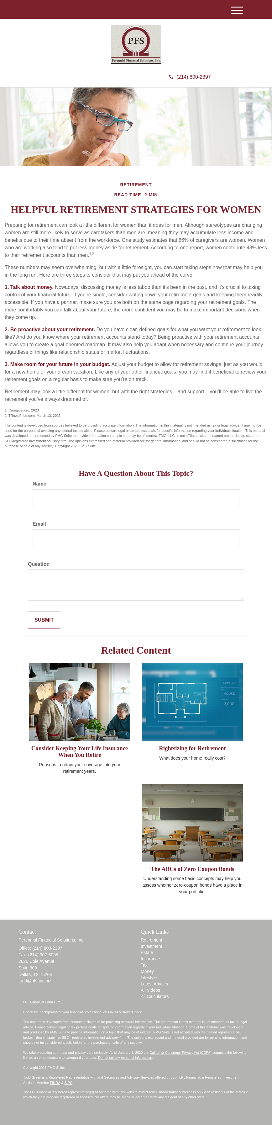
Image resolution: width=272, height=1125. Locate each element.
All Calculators (155, 996)
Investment (151, 946)
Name (39, 483)
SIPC (68, 1083)
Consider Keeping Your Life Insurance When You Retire (79, 751)
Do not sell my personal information (125, 1057)
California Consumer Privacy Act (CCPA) (180, 1052)
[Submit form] (44, 620)
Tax (144, 965)
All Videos (150, 990)
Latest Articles (154, 983)
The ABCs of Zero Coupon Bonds (192, 869)
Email (39, 524)
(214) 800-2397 (190, 77)
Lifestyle (149, 977)
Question (39, 564)
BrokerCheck (132, 1012)
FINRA (55, 1083)
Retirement (151, 939)
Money (147, 971)
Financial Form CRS (45, 1002)
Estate (147, 952)
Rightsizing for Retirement (192, 748)
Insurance (150, 958)
